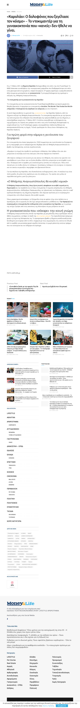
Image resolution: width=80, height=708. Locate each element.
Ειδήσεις (10, 315)
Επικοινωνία (29, 699)
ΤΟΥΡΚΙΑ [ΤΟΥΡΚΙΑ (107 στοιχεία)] (16, 561)
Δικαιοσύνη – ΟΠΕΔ (15, 446)
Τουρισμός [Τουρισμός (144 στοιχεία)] (11, 564)
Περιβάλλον (12, 489)
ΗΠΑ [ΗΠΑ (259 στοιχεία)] (25, 543)
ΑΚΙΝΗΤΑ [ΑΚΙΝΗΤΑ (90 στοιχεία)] (10, 536)
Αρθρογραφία (12, 422)
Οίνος (10, 442)
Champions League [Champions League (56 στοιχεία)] (13, 533)
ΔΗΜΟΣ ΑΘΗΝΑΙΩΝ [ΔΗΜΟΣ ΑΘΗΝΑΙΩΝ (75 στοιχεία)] (27, 536)
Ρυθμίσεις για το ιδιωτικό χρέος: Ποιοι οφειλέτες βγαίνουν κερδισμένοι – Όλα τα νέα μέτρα (60, 388)
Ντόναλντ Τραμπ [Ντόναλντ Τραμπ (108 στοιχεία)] (23, 551)
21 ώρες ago (19, 394)
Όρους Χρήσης (48, 706)
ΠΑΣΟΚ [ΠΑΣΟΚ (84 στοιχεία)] (21, 556)
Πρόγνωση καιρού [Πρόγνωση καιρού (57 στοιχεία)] (31, 556)
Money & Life (16, 35)
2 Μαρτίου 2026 (34, 325)
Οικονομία (11, 476)
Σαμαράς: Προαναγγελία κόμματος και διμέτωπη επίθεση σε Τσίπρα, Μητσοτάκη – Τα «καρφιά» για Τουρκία (26, 390)
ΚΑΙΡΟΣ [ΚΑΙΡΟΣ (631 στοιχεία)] (16, 546)
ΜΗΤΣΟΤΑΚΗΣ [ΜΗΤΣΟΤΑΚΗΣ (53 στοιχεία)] (12, 551)
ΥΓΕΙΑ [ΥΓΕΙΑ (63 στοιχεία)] (18, 564)
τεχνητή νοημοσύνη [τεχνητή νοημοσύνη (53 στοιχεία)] (13, 569)
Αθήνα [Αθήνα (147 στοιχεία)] (17, 536)
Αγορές (11, 482)
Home (8, 11)
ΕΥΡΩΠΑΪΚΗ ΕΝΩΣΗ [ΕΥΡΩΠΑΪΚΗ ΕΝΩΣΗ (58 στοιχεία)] (13, 541)
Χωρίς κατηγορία (14, 521)
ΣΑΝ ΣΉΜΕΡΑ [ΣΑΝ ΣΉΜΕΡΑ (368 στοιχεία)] (17, 559)
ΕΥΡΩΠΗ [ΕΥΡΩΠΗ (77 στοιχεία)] (23, 541)
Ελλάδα (13, 11)
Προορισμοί (12, 514)
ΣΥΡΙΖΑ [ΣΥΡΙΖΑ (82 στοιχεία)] (10, 561)
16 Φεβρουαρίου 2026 (35, 354)
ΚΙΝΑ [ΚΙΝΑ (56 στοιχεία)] (32, 546)
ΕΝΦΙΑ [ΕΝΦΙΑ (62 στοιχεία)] (23, 538)
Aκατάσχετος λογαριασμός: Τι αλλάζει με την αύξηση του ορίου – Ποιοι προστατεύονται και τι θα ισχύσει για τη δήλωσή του (61, 379)
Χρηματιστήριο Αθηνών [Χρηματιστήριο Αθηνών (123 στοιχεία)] (25, 567)
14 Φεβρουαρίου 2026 (58, 354)
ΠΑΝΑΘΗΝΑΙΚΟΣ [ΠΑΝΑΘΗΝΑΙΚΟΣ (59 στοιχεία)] (12, 556)
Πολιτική (11, 499)
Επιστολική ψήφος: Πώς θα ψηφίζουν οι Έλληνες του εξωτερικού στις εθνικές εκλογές (16, 321)
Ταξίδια (10, 511)
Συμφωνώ (62, 706)
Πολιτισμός (12, 503)
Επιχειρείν (11, 485)
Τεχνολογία (12, 465)
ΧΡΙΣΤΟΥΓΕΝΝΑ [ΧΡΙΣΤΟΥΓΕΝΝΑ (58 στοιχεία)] (12, 567)
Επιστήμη (57, 315)
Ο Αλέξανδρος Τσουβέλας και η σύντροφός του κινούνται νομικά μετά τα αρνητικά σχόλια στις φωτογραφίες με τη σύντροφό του (27, 371)
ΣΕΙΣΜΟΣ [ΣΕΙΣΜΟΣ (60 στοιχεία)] (26, 559)
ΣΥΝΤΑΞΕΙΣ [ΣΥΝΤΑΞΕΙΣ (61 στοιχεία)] (34, 559)
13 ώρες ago (19, 402)
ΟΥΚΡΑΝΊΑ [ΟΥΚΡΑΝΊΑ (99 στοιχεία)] (21, 554)
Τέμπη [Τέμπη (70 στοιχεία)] (30, 561)
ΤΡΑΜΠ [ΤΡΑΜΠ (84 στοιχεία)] (24, 561)
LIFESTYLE (57, 343)
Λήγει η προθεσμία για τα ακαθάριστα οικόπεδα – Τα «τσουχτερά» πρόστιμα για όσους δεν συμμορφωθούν (57, 396)
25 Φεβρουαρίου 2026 (58, 327)
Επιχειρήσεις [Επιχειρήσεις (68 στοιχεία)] (18, 543)
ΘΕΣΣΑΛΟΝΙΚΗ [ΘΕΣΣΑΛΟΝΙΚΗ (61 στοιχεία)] (33, 543)
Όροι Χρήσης (19, 699)
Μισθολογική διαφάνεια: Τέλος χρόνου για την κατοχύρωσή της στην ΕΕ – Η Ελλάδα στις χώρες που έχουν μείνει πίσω (61, 370)
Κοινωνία (19, 11)
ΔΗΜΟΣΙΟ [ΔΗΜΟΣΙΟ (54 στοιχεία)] (10, 538)
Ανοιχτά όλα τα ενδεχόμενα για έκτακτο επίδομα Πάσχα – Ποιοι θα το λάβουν (40, 321)
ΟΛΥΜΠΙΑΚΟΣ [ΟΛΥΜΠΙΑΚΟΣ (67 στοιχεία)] (11, 554)
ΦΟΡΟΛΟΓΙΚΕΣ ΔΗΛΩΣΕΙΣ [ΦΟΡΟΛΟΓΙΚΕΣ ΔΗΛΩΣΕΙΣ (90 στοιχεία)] (29, 564)
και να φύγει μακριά (43, 216)
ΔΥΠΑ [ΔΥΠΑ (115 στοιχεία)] (17, 538)
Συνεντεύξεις (13, 507)
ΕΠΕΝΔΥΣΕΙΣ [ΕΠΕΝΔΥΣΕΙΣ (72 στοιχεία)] (31, 538)
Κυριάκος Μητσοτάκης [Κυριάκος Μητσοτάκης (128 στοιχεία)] (25, 549)
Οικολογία (12, 495)
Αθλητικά (11, 417)
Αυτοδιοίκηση (13, 429)
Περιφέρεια (12, 432)
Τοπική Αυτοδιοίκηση (15, 435)
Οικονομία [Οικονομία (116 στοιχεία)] (29, 554)
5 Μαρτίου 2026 (11, 325)
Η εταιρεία (10, 699)
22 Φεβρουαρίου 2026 (12, 354)
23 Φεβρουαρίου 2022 (29, 35)
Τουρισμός (12, 517)
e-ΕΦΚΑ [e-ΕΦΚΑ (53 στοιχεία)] (23, 533)
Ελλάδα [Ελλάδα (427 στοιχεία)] (10, 543)
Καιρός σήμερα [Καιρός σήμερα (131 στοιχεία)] (12, 549)
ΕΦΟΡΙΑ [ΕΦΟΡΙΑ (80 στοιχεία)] (30, 541)
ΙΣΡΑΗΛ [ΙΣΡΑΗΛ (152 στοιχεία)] (10, 546)
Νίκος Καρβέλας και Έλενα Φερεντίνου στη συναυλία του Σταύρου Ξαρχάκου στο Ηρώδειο (27, 398)
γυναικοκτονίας (40, 113)
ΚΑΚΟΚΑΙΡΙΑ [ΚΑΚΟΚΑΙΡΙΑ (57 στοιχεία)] (24, 546)
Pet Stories (12, 492)
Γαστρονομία (13, 439)
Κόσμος (10, 472)
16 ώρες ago (19, 375)
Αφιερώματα (12, 425)
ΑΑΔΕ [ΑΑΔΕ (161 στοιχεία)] (29, 533)
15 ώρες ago (19, 385)
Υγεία (10, 468)
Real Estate (12, 479)
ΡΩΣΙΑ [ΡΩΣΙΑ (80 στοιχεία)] (9, 559)
